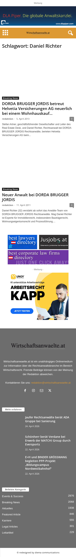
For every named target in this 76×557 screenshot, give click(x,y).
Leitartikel (7, 532)
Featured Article (11, 514)
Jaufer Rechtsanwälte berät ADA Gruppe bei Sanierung (47, 419)
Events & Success (12, 496)
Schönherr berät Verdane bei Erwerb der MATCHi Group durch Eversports (48, 440)
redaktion (7, 118)
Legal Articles (10, 526)
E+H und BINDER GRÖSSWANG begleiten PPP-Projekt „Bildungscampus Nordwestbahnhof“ (46, 462)
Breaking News (10, 98)
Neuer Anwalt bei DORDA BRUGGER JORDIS (35, 197)
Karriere (6, 520)
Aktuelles (7, 508)
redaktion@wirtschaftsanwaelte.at (51, 382)
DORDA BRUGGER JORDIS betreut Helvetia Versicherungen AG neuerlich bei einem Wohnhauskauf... (37, 108)
